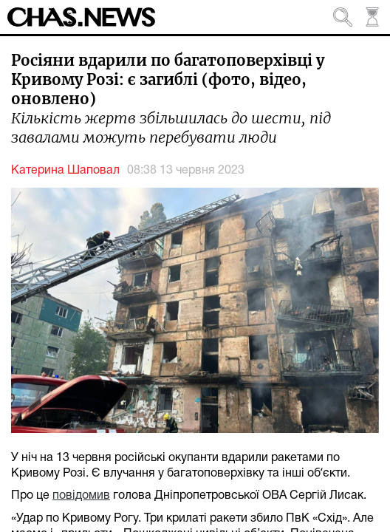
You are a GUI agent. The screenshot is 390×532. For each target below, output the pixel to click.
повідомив (81, 496)
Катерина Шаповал (65, 171)
